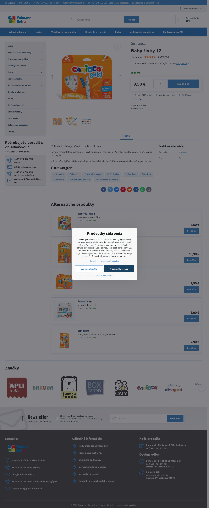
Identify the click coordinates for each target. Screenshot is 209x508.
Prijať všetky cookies (119, 268)
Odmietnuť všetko (89, 268)
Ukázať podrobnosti (104, 275)
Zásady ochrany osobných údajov (104, 261)
